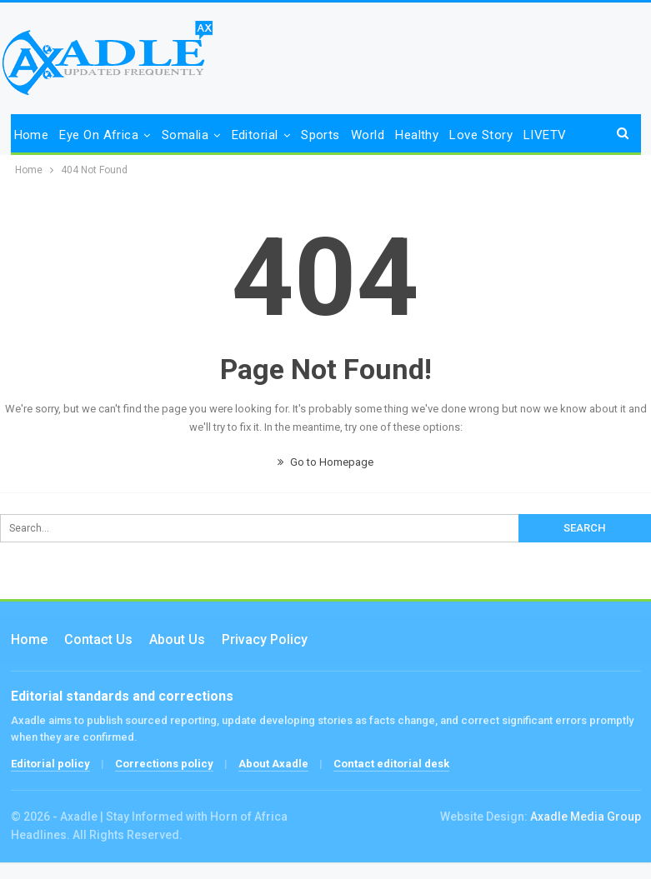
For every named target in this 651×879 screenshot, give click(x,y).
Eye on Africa (98, 134)
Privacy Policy (265, 639)
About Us (177, 639)
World (367, 134)
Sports (320, 134)
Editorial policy (50, 763)
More (538, 134)
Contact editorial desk (391, 763)
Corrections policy (164, 763)
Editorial (255, 134)
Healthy (416, 134)
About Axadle (273, 763)
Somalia (185, 134)
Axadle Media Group (585, 816)
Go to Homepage (325, 462)
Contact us (98, 639)
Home (31, 134)
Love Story (481, 134)
